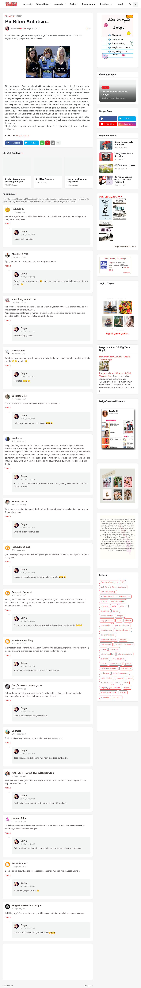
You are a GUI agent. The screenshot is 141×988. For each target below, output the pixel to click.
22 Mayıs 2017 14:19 (28, 666)
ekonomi (104, 659)
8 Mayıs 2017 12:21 (18, 550)
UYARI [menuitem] (120, 4)
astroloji (123, 606)
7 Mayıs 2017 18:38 (18, 354)
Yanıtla (8, 224)
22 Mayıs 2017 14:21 (28, 753)
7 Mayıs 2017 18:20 (18, 302)
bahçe (115, 611)
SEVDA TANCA (19, 501)
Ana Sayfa (9, 16)
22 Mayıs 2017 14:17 (28, 479)
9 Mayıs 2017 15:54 (19, 689)
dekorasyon (106, 644)
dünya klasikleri (107, 654)
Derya (24, 231)
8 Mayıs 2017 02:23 (19, 505)
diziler (103, 649)
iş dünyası (105, 673)
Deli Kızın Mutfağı (108, 592)
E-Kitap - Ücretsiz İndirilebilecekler (115, 596)
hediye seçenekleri (109, 668)
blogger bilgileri (107, 635)
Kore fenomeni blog (22, 640)
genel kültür (115, 664)
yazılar (26, 135)
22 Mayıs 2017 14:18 (28, 573)
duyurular (114, 649)
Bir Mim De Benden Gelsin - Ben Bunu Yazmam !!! (123, 179)
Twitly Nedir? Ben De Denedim (123, 155)
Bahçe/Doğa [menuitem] (42, 4)
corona (123, 640)
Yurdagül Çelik (19, 396)
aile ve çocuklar (117, 601)
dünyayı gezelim (125, 654)
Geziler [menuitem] (73, 4)
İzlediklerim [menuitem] (106, 4)
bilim (119, 620)
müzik (117, 683)
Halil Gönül (18, 209)
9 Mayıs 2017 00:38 (19, 595)
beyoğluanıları (107, 620)
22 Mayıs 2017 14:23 (28, 928)
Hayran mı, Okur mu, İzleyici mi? (77, 180)
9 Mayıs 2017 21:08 (19, 734)
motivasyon (106, 683)
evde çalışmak (118, 659)
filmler (103, 664)
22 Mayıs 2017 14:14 (28, 235)
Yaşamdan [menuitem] (59, 4)
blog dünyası (106, 630)
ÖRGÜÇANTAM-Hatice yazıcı (27, 685)
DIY (123, 582)
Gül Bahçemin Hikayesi (124, 165)
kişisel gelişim (106, 678)
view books (126, 272)
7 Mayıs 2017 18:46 (19, 399)
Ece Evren (17, 438)
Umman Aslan (19, 818)
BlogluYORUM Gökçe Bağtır (26, 905)
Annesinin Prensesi (22, 592)
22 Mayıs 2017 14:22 (28, 844)
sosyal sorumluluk (108, 692)
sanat (126, 683)
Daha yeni (8, 986)
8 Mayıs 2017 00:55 (19, 441)
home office (126, 668)
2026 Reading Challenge (115, 258)
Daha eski (87, 986)
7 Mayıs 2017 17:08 (18, 257)
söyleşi (123, 692)
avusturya (105, 611)
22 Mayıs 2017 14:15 (28, 277)
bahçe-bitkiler (107, 616)
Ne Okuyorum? (110, 197)
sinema (127, 688)
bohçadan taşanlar (108, 640)
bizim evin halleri (122, 625)
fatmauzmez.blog (21, 547)
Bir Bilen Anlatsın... (45, 179)
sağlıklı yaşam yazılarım (110, 688)
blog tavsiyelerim (123, 630)
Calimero (16, 731)
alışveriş (104, 606)
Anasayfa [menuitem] (27, 4)
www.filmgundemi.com (24, 299)
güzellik (128, 664)
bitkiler (128, 620)
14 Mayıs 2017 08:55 (19, 866)
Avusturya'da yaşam (109, 582)
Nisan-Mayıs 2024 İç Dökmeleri (123, 143)
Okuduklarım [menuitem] (88, 4)
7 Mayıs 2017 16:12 (18, 212)
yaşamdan (105, 697)
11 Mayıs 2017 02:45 (19, 776)
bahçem (120, 616)
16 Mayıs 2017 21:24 (19, 909)
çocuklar (117, 697)
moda (130, 678)
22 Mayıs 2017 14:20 (28, 711)
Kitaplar (104, 601)
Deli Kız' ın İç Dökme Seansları (113, 587)
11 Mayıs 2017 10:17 (19, 821)
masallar (120, 678)
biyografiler (106, 625)
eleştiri (19, 16)
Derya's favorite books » (125, 246)
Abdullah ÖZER (20, 254)
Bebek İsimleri (19, 863)
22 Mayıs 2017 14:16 (28, 376)
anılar (114, 606)
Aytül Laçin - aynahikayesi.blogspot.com (33, 773)
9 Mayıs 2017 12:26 (18, 643)
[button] (130, 4)
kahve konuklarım (120, 673)
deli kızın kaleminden (124, 644)
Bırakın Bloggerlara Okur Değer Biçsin (15, 180)
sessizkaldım (18, 350)
